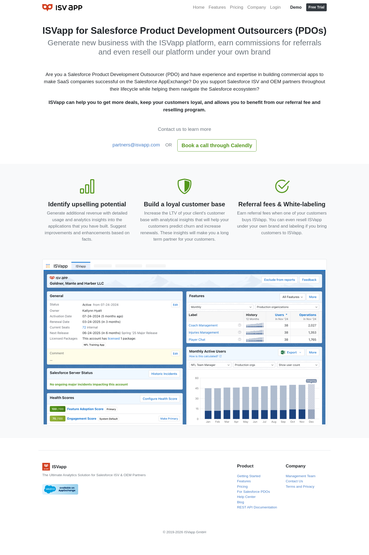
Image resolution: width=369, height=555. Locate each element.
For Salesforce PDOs (253, 492)
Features (217, 7)
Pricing (236, 7)
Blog (240, 502)
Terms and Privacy (300, 486)
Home (198, 7)
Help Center (246, 497)
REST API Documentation (257, 507)
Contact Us (294, 481)
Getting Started (248, 476)
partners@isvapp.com (136, 144)
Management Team (300, 476)
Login (275, 7)
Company (256, 7)
